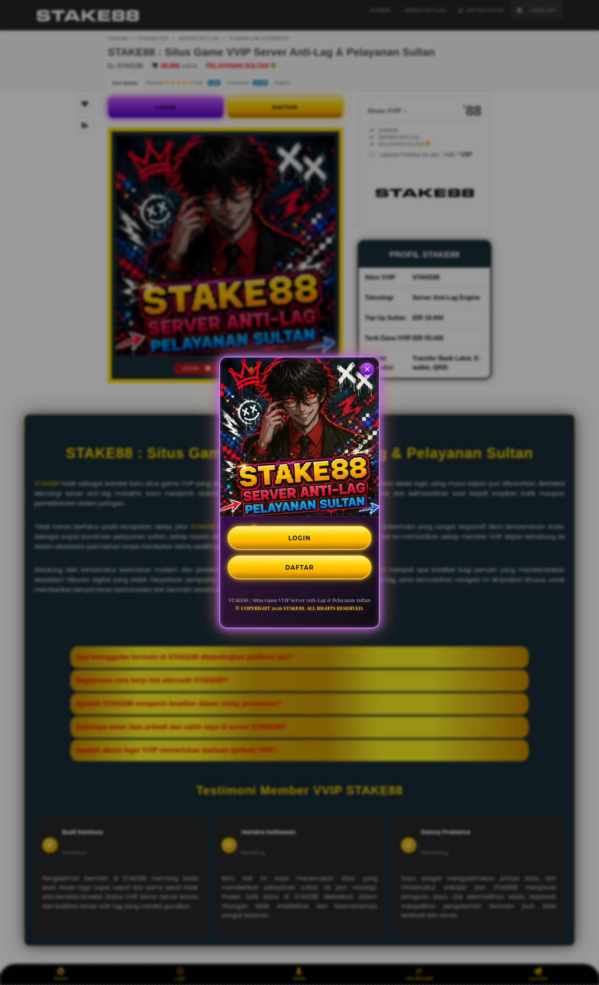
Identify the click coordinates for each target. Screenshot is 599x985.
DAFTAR (299, 567)
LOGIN (299, 537)
